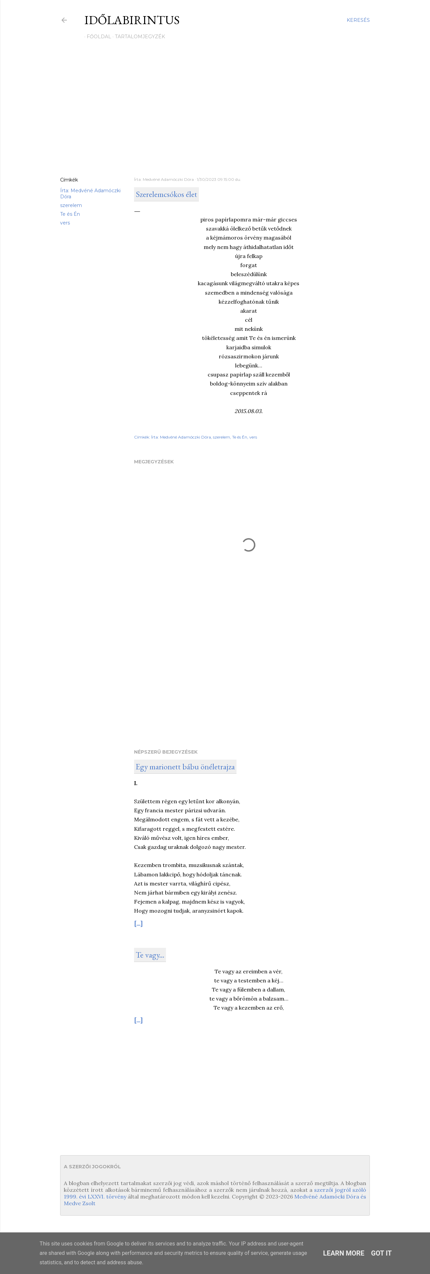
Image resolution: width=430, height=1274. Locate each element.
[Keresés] (358, 20)
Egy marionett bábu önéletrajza (185, 766)
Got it (381, 1253)
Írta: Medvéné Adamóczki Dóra (181, 437)
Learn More (343, 1253)
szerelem (71, 205)
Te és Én (70, 214)
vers (65, 223)
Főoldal (96, 37)
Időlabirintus (132, 20)
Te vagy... (150, 955)
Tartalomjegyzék (138, 37)
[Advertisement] (215, 113)
